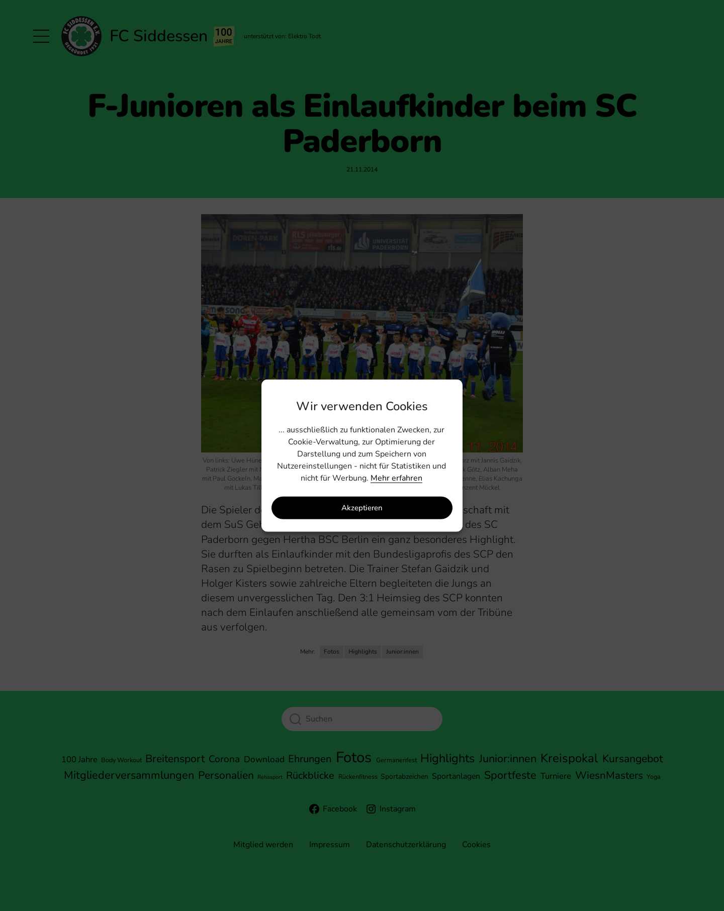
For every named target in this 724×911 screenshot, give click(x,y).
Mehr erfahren (396, 477)
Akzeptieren (362, 508)
